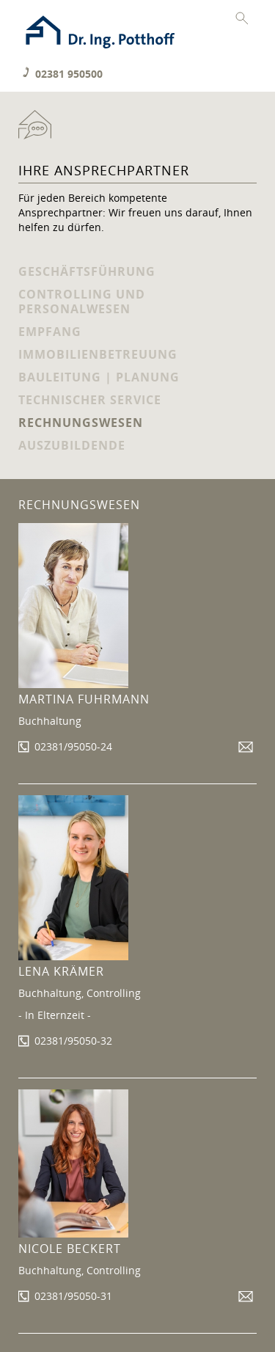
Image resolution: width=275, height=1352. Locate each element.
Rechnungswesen (80, 422)
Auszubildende (71, 445)
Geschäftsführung (86, 271)
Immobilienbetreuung (97, 354)
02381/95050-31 (73, 1296)
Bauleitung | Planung (99, 377)
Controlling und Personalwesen (81, 301)
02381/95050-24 (73, 746)
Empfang (49, 331)
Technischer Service (89, 399)
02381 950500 (69, 74)
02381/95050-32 (73, 1041)
